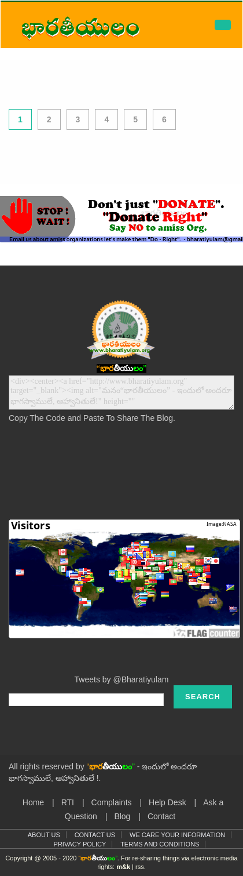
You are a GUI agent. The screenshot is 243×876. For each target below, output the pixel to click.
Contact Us (95, 834)
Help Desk (167, 802)
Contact (161, 816)
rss (139, 866)
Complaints (111, 802)
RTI (67, 802)
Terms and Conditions (159, 844)
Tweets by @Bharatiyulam (122, 679)
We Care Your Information (177, 834)
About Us (44, 834)
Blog (122, 816)
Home (33, 802)
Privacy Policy (80, 844)
